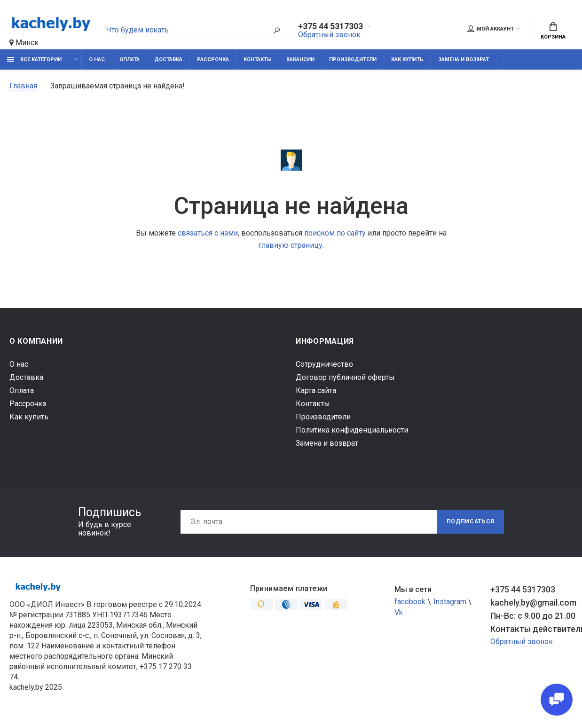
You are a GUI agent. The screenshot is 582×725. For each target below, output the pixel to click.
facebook (409, 602)
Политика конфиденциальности (352, 430)
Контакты (258, 60)
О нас (97, 60)
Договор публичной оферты (345, 377)
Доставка (168, 60)
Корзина (553, 31)
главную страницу (290, 245)
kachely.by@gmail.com (531, 603)
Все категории (34, 60)
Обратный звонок (329, 35)
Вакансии (300, 60)
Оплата (129, 60)
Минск (24, 42)
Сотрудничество (324, 364)
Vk (398, 613)
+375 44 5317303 (330, 27)
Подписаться (470, 522)
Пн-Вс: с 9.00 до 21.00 (531, 616)
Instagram (449, 602)
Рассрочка (213, 60)
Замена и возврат (463, 60)
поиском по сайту (335, 233)
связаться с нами (208, 233)
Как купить (407, 60)
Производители (353, 60)
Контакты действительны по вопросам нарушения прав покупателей (531, 629)
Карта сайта (316, 390)
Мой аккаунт (490, 28)
